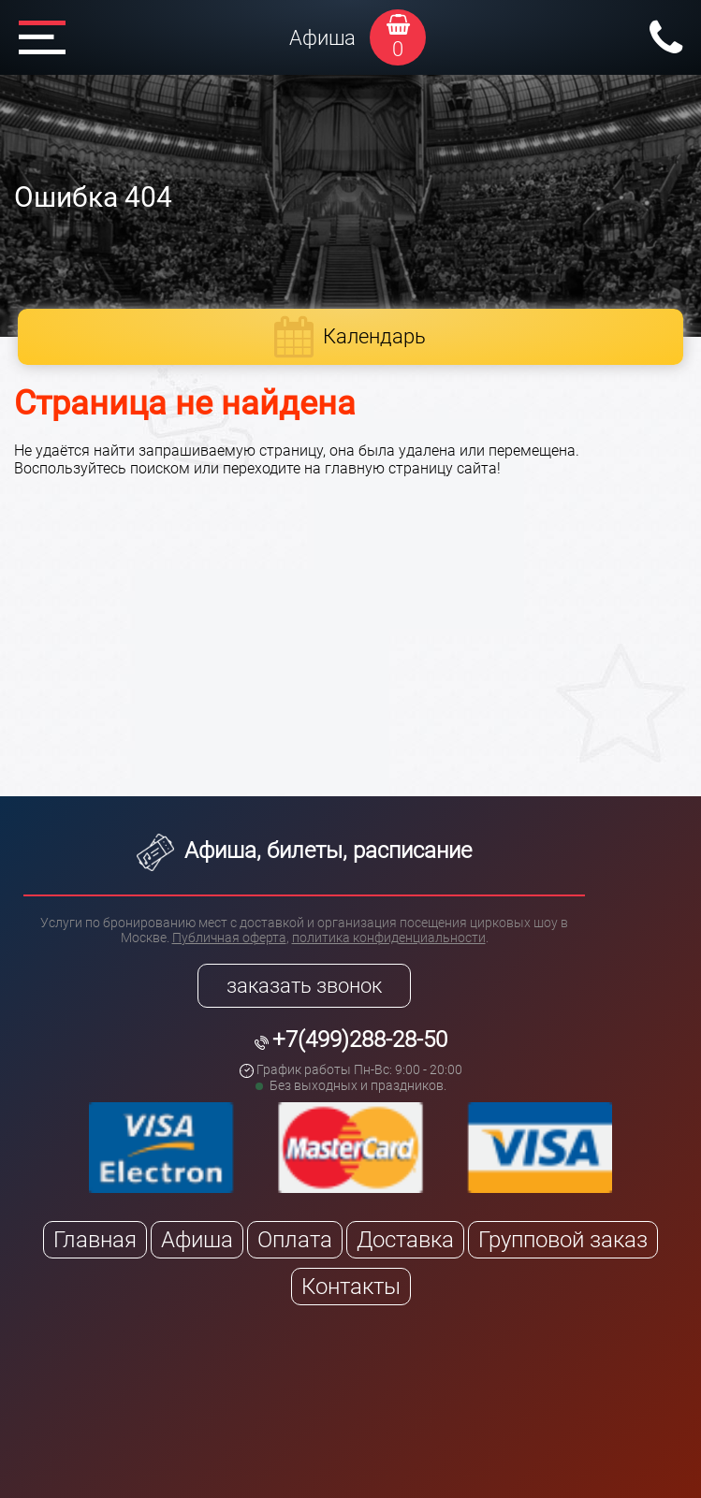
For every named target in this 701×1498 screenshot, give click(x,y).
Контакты (351, 1286)
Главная (95, 1240)
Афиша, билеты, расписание (304, 850)
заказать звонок (304, 985)
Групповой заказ (563, 1240)
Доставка (405, 1240)
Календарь (374, 336)
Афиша (322, 38)
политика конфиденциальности (389, 937)
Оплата (294, 1240)
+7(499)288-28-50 (359, 1039)
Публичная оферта (229, 937)
